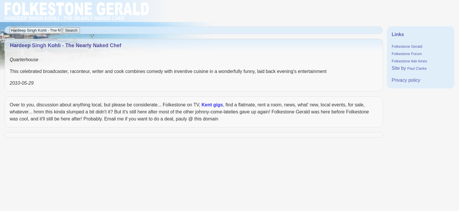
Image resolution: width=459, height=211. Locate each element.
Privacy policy (406, 80)
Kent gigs (212, 104)
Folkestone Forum (407, 54)
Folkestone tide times (409, 61)
